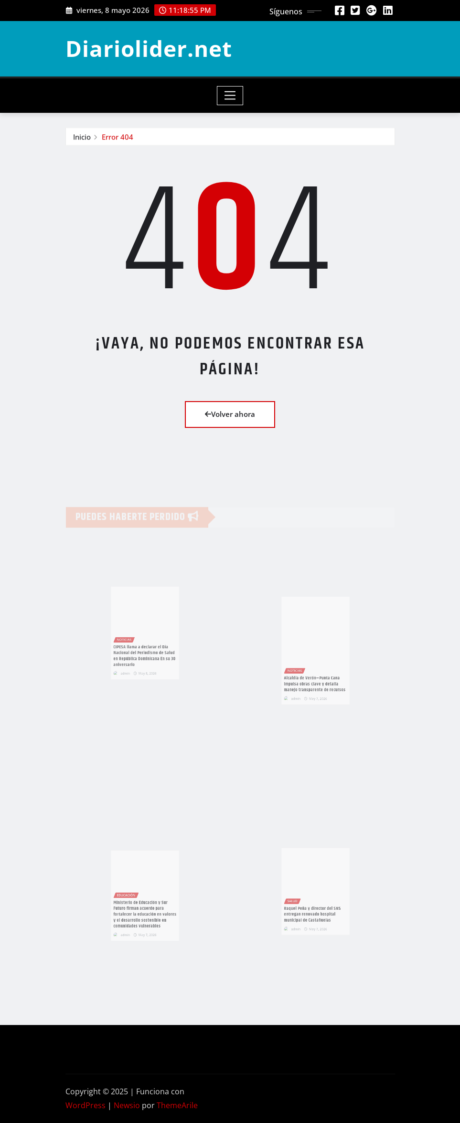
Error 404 (117, 137)
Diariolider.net (148, 48)
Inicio (82, 137)
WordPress (85, 1105)
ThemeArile (177, 1105)
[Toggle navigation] (230, 95)
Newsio (127, 1105)
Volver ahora (230, 414)
